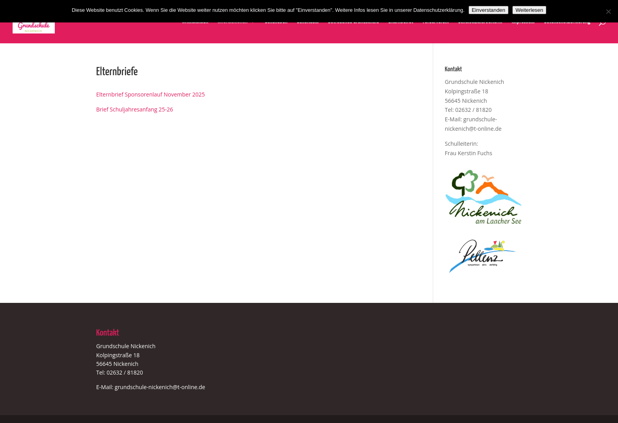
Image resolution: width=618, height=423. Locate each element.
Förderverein (436, 22)
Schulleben (276, 22)
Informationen (233, 22)
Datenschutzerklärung (567, 22)
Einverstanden (488, 10)
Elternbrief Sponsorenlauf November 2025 (150, 94)
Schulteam (307, 22)
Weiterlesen (529, 10)
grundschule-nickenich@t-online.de (160, 387)
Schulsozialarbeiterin (480, 22)
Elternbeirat (400, 22)
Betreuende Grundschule (353, 22)
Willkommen (195, 22)
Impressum (523, 22)
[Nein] (608, 11)
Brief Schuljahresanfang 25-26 (134, 109)
